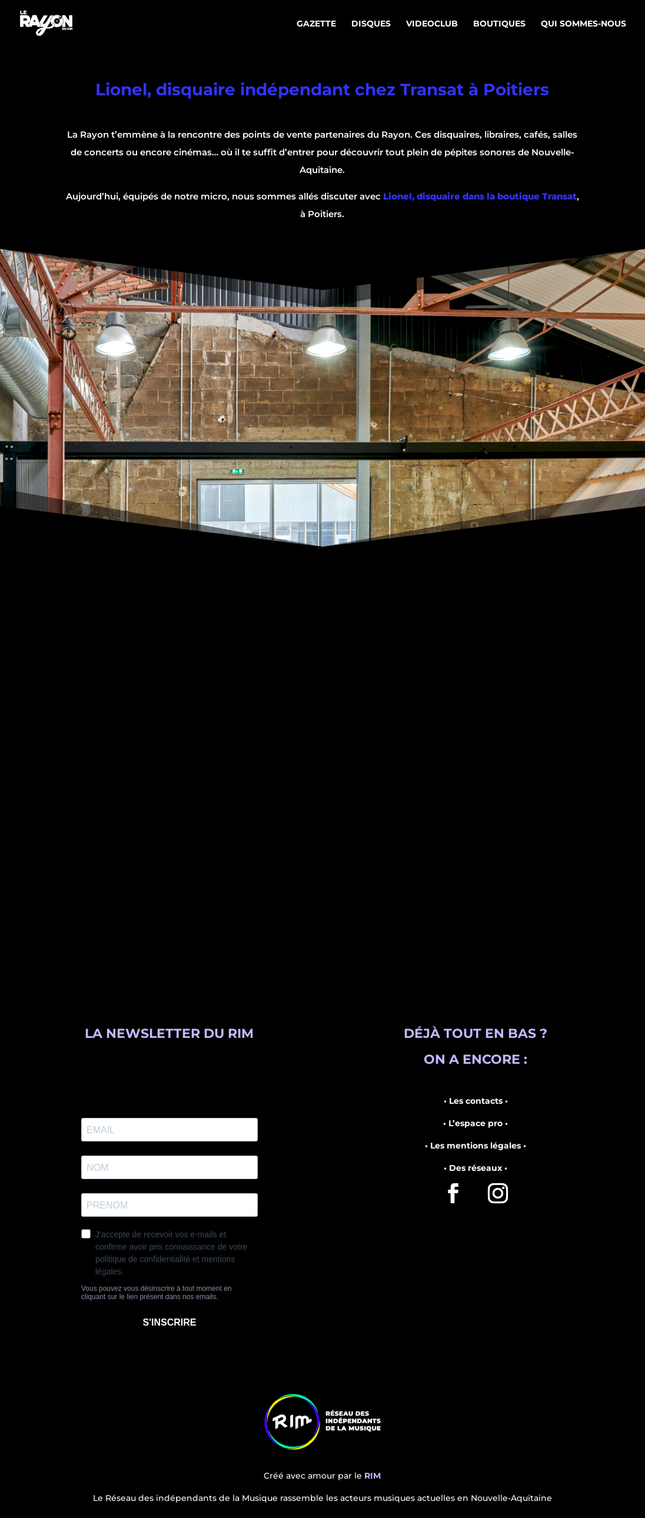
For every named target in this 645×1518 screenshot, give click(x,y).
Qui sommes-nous (583, 24)
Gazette (316, 24)
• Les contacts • (476, 1101)
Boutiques (499, 24)
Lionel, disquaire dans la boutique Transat (480, 196)
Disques (371, 24)
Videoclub (432, 24)
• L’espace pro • (475, 1123)
